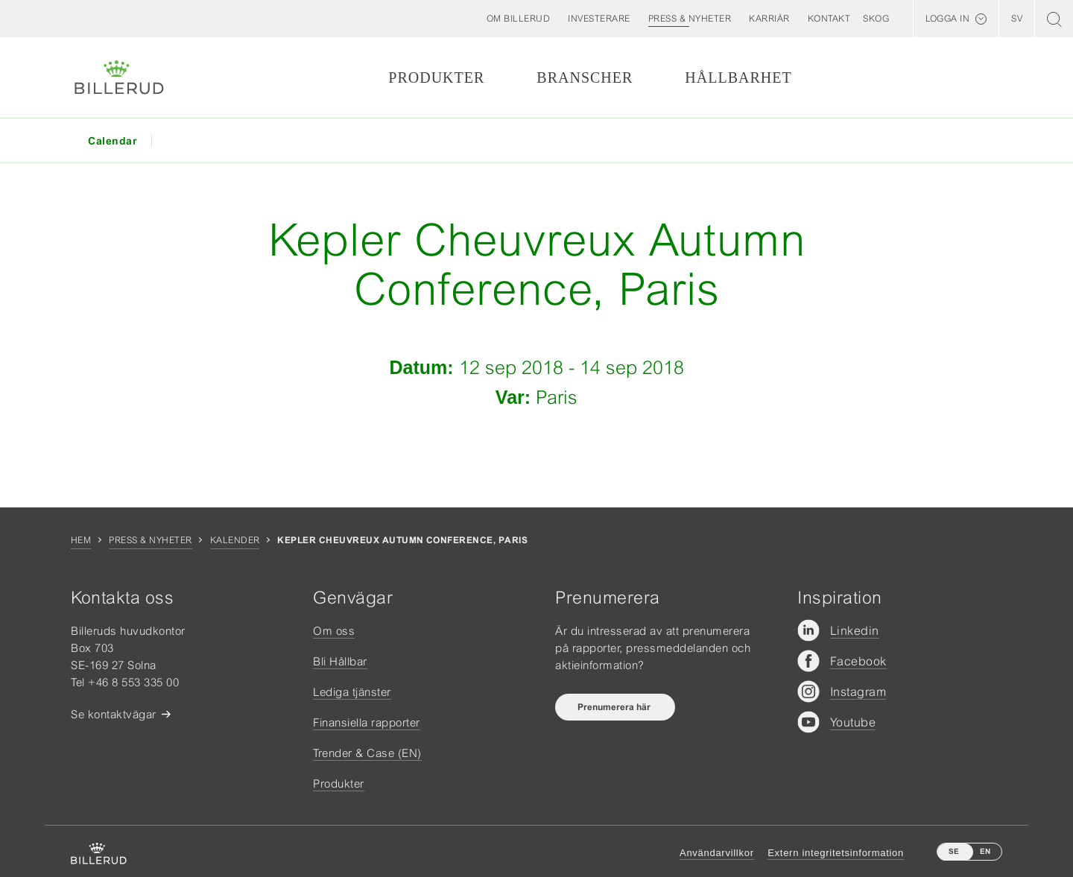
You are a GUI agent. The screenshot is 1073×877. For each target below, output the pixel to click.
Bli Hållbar (340, 661)
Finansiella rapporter (366, 722)
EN (985, 851)
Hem (81, 540)
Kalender (235, 540)
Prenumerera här (615, 707)
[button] (519, 18)
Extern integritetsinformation (835, 852)
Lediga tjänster (352, 692)
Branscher (584, 77)
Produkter (436, 77)
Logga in (947, 18)
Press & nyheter (150, 540)
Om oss (334, 630)
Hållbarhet (738, 77)
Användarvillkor (717, 852)
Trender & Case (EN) (367, 753)
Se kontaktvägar (113, 714)
